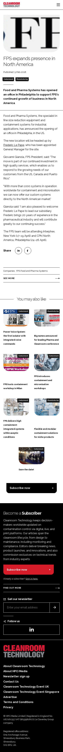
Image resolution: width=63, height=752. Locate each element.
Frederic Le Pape (13, 145)
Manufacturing (22, 79)
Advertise (10, 697)
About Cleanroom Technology (24, 666)
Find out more (12, 588)
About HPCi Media (15, 671)
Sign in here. (32, 579)
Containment (8, 79)
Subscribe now (20, 488)
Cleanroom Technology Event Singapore (31, 691)
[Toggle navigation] (58, 4)
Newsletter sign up (16, 676)
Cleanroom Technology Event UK (26, 686)
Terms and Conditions (18, 702)
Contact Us (11, 681)
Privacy (8, 707)
